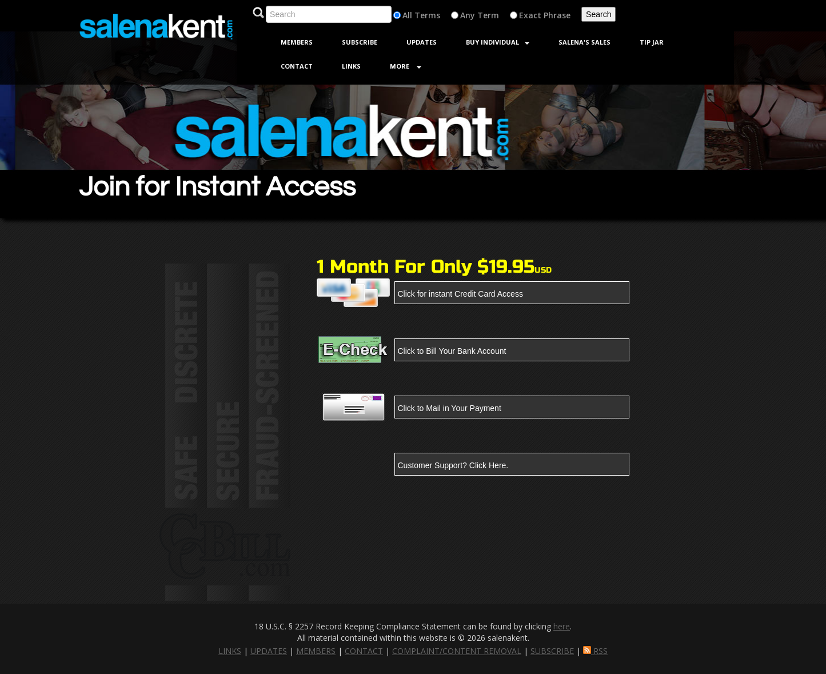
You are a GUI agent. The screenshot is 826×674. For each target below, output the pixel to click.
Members (297, 42)
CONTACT (364, 650)
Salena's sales (584, 42)
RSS (595, 650)
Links (351, 66)
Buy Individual (497, 42)
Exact (530, 15)
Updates (421, 42)
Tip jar (652, 42)
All (407, 15)
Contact (297, 66)
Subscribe (359, 42)
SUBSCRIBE (552, 650)
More (405, 66)
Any (467, 15)
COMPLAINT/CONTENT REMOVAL (456, 650)
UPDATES (268, 650)
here (561, 626)
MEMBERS (316, 650)
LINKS (229, 650)
